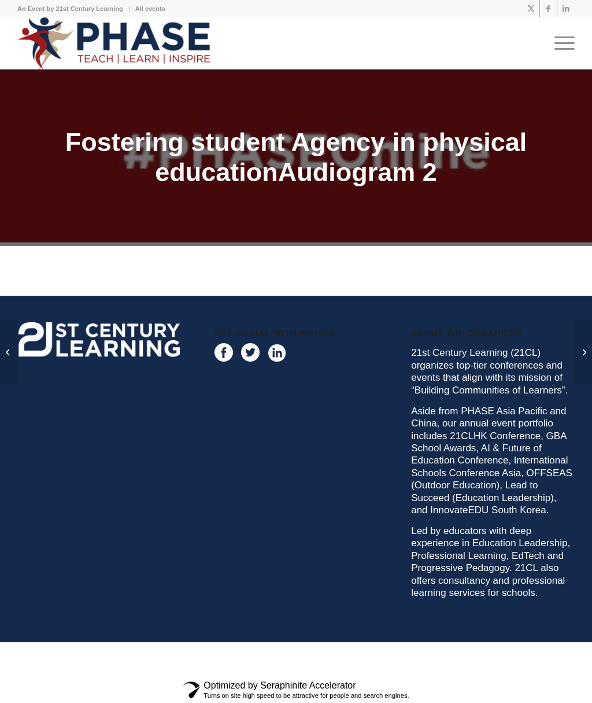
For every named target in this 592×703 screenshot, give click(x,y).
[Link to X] (531, 8)
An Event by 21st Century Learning (70, 8)
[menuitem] (73, 9)
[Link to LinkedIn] (566, 8)
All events (150, 8)
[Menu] (561, 43)
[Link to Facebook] (548, 8)
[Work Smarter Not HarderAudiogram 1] (583, 352)
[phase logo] (113, 43)
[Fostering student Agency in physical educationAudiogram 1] (9, 352)
